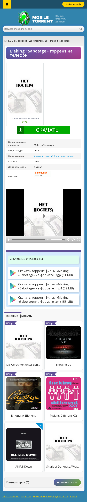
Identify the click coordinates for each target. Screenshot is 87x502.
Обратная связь (10, 496)
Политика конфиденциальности (50, 496)
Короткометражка (64, 156)
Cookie (73, 496)
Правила (26, 496)
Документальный (43, 156)
